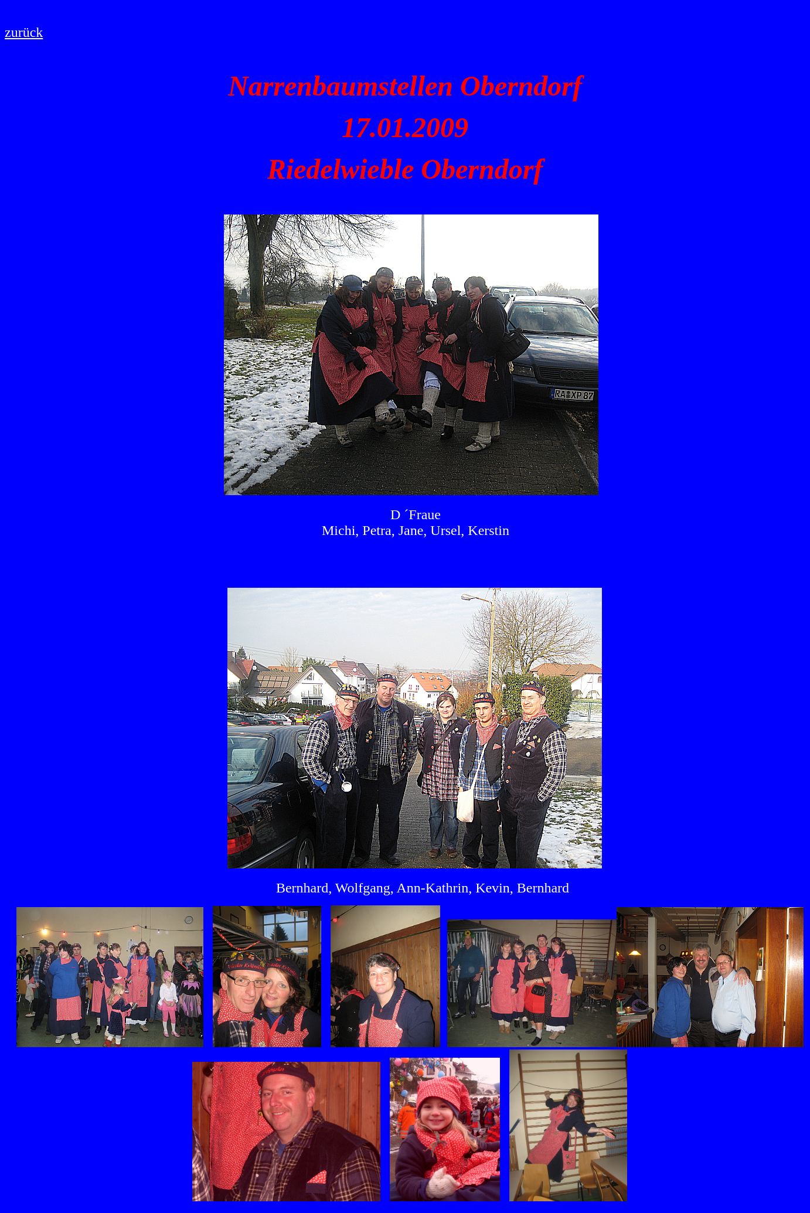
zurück (24, 32)
